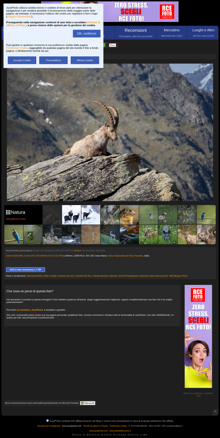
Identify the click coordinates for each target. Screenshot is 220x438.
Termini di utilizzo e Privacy (95, 426)
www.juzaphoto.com (98, 431)
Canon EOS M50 (14, 255)
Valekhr (78, 250)
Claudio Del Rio (83, 276)
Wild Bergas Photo (178, 276)
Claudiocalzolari (100, 276)
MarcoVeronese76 (159, 276)
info (198, 396)
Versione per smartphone (48, 426)
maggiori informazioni (19, 16)
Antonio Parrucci (66, 276)
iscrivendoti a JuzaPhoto (29, 310)
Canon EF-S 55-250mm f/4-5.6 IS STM (43, 255)
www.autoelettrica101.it (120, 431)
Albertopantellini (34, 276)
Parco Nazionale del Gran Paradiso (125, 255)
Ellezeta (113, 276)
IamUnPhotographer (128, 276)
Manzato (144, 276)
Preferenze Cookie (17, 47)
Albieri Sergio (50, 276)
